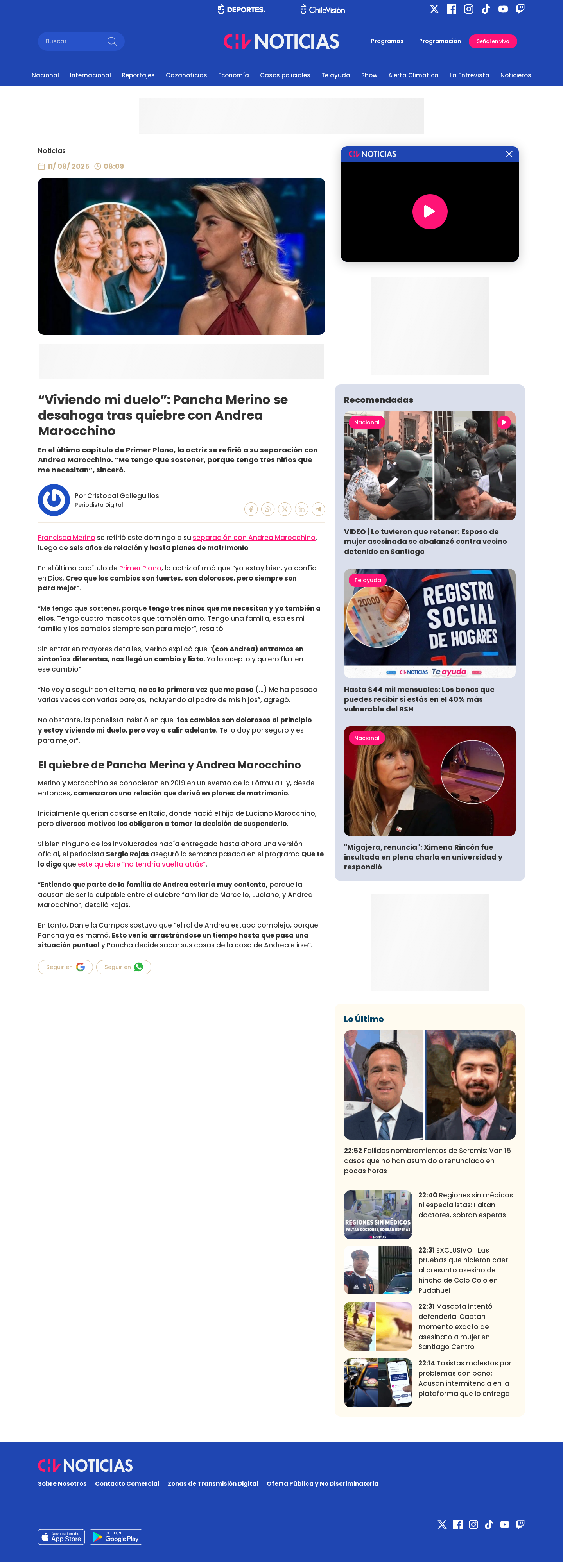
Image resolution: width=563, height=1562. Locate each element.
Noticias (52, 150)
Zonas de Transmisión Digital (213, 1484)
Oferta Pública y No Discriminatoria (322, 1484)
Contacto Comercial (127, 1484)
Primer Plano (140, 568)
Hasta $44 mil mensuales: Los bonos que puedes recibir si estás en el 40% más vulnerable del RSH (419, 699)
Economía (233, 75)
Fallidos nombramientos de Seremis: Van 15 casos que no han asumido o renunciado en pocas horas (427, 1161)
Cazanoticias (186, 75)
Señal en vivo (493, 41)
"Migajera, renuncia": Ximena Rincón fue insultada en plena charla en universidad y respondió (423, 857)
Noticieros (515, 75)
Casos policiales (285, 75)
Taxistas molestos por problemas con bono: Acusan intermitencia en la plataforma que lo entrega (464, 1378)
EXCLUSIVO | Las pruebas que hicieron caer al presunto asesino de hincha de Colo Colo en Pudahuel (463, 1270)
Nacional (45, 75)
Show (369, 75)
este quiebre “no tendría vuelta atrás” (142, 864)
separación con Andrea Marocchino (254, 537)
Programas (387, 41)
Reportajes (138, 75)
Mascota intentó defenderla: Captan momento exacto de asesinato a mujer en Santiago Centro (455, 1326)
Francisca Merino (66, 537)
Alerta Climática (413, 75)
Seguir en (65, 967)
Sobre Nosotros (62, 1484)
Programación (440, 41)
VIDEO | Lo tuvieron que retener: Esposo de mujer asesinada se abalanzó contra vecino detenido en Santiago (425, 541)
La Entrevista (469, 75)
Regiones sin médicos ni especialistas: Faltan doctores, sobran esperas (465, 1205)
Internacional (90, 75)
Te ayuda (335, 75)
